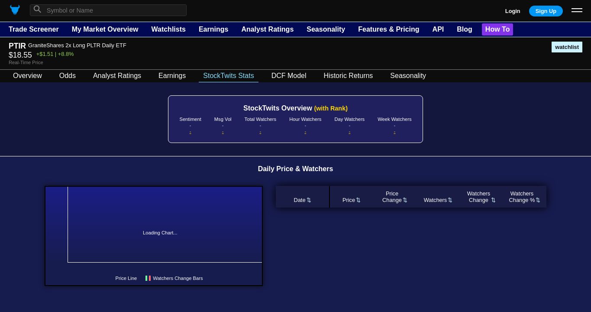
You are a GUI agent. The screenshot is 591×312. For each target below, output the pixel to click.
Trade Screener (34, 29)
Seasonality (326, 29)
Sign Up (546, 11)
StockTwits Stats (228, 75)
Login (512, 11)
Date (299, 200)
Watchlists (168, 29)
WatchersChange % (522, 196)
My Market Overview (105, 29)
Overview (27, 75)
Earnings (213, 29)
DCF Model (289, 75)
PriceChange (392, 196)
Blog (464, 29)
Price (348, 200)
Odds (67, 75)
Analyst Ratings (267, 29)
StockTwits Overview (295, 108)
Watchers (435, 200)
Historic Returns (348, 75)
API (438, 29)
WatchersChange (479, 196)
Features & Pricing (388, 29)
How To (497, 29)
